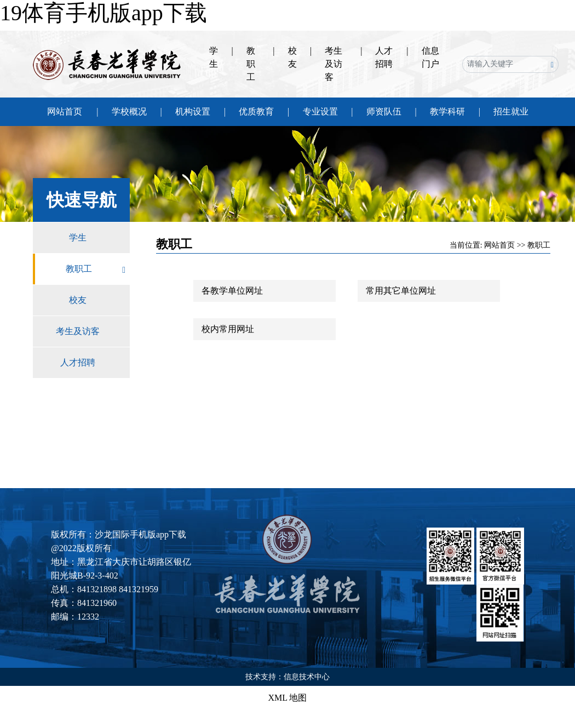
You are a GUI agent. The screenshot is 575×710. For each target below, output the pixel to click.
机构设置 (192, 111)
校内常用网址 (228, 329)
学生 (99, 237)
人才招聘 (95, 362)
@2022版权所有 (81, 548)
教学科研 (447, 111)
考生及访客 (333, 64)
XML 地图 (287, 697)
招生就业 (510, 111)
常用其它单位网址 (401, 290)
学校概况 (129, 111)
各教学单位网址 (232, 290)
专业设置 (320, 111)
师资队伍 (383, 111)
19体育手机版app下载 (103, 13)
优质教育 (256, 111)
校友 (99, 300)
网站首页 (64, 111)
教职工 (250, 64)
